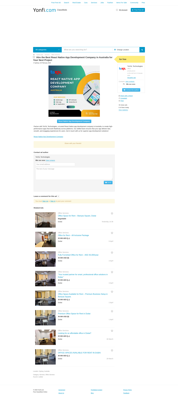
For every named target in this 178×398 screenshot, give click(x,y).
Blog (92, 393)
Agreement (61, 390)
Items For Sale (121, 3)
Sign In (52, 201)
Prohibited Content (96, 390)
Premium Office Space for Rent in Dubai (74, 314)
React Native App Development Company (74, 121)
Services (94, 3)
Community (134, 3)
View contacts (50, 160)
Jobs (102, 3)
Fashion (110, 3)
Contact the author (131, 90)
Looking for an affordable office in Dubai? (74, 333)
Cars (86, 3)
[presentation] (52, 185)
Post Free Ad (56, 3)
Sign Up (45, 201)
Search (66, 3)
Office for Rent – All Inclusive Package (73, 235)
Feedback (126, 393)
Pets (143, 3)
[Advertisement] (89, 28)
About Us (61, 393)
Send (108, 182)
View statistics (123, 110)
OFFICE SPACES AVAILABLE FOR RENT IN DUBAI (79, 353)
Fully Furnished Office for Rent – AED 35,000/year (78, 255)
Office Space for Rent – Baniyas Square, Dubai (77, 216)
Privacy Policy (127, 390)
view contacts (130, 81)
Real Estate (76, 3)
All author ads (131, 78)
